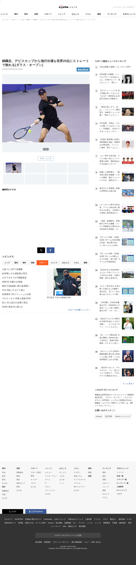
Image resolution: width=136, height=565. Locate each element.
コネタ (61, 476)
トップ (7, 263)
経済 (3, 476)
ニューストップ (119, 7)
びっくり (62, 472)
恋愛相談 (67, 523)
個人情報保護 (77, 542)
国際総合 (5, 491)
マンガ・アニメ (51, 476)
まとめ (4, 483)
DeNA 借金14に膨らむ (12, 307)
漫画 (99, 14)
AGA (64, 526)
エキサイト (130, 7)
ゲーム (47, 479)
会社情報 (38, 542)
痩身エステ (72, 526)
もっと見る (128, 383)
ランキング (111, 14)
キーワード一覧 (122, 483)
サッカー (34, 479)
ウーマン (82, 523)
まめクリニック (60, 519)
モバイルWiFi (41, 523)
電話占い (113, 519)
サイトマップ (122, 490)
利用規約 (47, 542)
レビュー (48, 472)
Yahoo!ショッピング (122, 416)
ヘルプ (119, 494)
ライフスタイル (80, 479)
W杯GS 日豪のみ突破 (12, 282)
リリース (120, 472)
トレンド (61, 14)
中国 (3, 494)
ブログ (105, 519)
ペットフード (56, 526)
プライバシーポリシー (61, 542)
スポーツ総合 (36, 472)
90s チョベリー (79, 487)
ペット (61, 483)
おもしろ (75, 14)
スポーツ (48, 14)
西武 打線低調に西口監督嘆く (16, 286)
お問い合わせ (96, 542)
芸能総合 (19, 472)
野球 (32, 476)
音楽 (18, 479)
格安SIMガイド (10, 523)
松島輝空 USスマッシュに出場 (16, 294)
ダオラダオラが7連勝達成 (14, 278)
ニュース (4, 14)
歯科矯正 (122, 523)
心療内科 (88, 519)
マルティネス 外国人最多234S (16, 298)
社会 (3, 472)
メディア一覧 (122, 479)
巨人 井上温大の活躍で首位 (15, 302)
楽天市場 (108, 416)
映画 (18, 476)
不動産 (114, 523)
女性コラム (78, 476)
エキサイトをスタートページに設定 (68, 535)
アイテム (97, 519)
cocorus (51, 523)
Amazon (99, 416)
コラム (88, 14)
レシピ (89, 523)
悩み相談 (59, 523)
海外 (26, 14)
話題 (89, 476)
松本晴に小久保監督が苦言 (14, 273)
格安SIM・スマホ (125, 519)
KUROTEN (19, 519)
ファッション (50, 490)
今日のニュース (129, 14)
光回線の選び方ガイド (33, 519)
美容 (129, 523)
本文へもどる (46, 158)
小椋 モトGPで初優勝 (12, 269)
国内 (16, 14)
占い (75, 523)
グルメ (47, 487)
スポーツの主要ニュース (79, 310)
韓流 (18, 487)
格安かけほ (29, 523)
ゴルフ (33, 483)
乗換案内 (106, 523)
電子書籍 (82, 526)
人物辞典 (120, 487)
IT (46, 483)
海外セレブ (20, 483)
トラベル (77, 483)
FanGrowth (48, 519)
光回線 (20, 523)
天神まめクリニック (75, 519)
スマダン (77, 472)
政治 (3, 479)
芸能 (36, 14)
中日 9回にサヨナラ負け (13, 290)
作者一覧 (120, 476)
